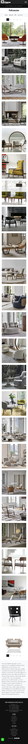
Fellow (14, 430)
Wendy (14, 193)
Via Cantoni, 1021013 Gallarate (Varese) (14, 705)
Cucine (14, 728)
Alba (14, 220)
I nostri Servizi (14, 719)
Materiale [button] (11, 15)
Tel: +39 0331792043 (14, 707)
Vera (14, 141)
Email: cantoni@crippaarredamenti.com (14, 710)
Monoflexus (14, 615)
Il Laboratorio (14, 717)
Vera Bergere (14, 167)
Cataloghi (14, 735)
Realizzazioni (14, 720)
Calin (14, 299)
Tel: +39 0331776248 (14, 708)
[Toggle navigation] (26, 2)
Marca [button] (6, 15)
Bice (14, 272)
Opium (14, 35)
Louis (14, 562)
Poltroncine (19, 6)
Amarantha (13, 246)
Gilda (14, 457)
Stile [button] (15, 15)
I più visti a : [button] (20, 15)
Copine (14, 351)
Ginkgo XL (14, 509)
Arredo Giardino (14, 734)
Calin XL (14, 325)
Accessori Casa (14, 731)
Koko (14, 536)
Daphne (14, 404)
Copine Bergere (14, 378)
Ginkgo (14, 483)
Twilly (14, 88)
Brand (14, 722)
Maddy (14, 588)
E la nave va (14, 641)
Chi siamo (14, 716)
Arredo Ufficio (14, 732)
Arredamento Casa (12, 6)
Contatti (14, 723)
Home (7, 6)
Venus (14, 114)
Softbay (14, 62)
